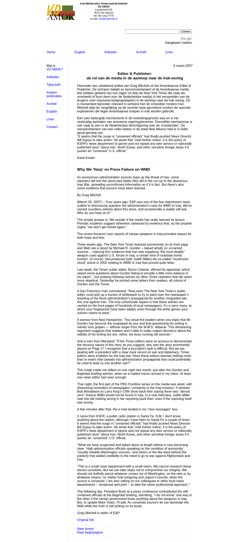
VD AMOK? (54, 69)
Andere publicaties (54, 94)
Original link (85, 520)
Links (169, 52)
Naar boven (85, 528)
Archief (141, 52)
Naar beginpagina (90, 532)
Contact (52, 127)
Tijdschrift (53, 84)
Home (51, 52)
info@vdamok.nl (108, 18)
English (79, 52)
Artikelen (110, 52)
